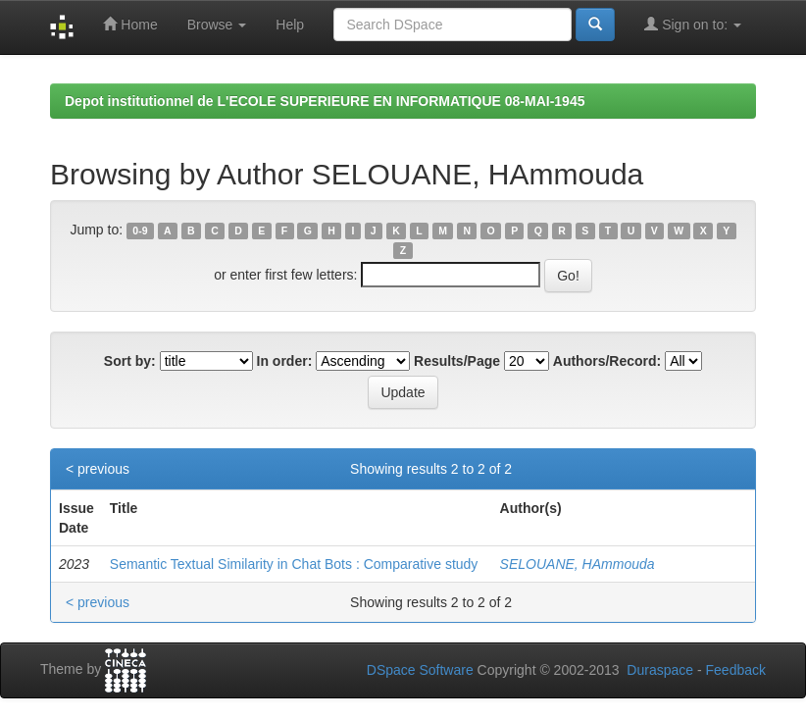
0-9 (139, 230)
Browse (217, 24)
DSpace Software (420, 670)
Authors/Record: (607, 361)
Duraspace (660, 670)
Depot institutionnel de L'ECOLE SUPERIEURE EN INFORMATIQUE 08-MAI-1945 (324, 101)
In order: (285, 361)
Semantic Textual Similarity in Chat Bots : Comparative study (294, 564)
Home (130, 24)
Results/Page (457, 361)
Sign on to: (692, 24)
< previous (97, 469)
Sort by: (130, 361)
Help (290, 24)
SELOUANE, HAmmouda (577, 564)
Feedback (736, 670)
